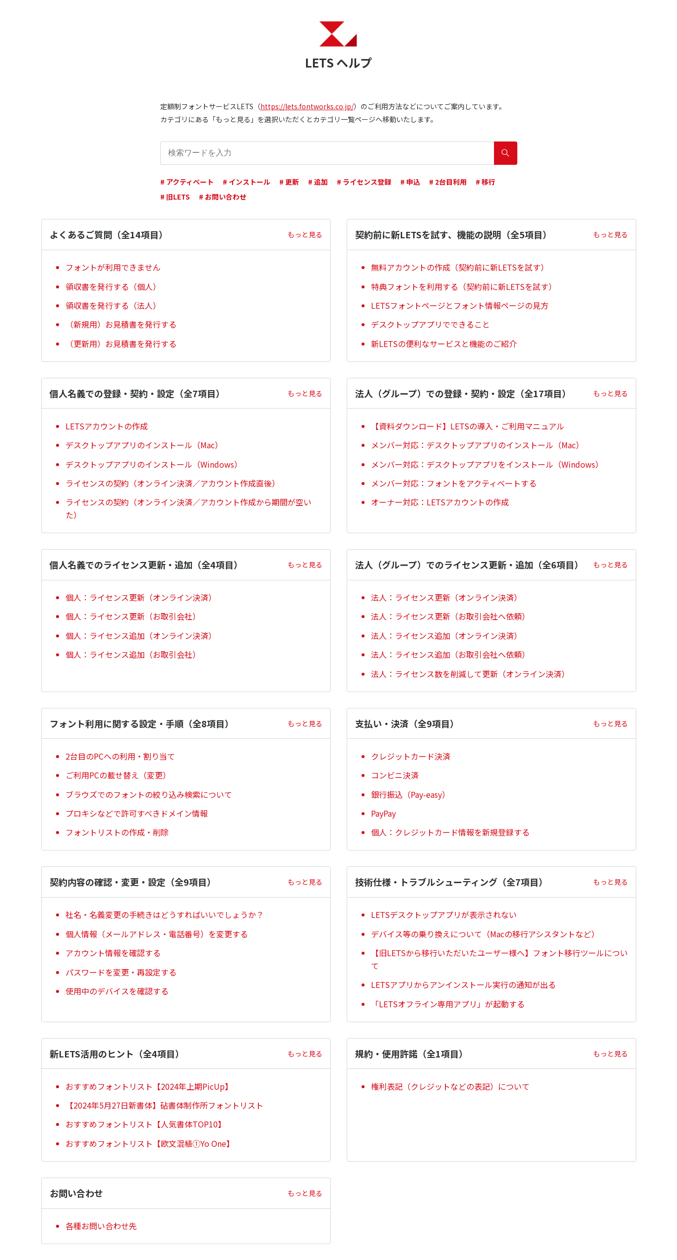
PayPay (383, 813)
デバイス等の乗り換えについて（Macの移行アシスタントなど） (485, 934)
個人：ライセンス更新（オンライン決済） (140, 597)
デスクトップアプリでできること (430, 324)
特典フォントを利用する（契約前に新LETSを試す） (463, 286)
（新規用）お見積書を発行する (121, 324)
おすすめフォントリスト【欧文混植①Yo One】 (149, 1143)
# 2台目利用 (448, 182)
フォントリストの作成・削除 (117, 832)
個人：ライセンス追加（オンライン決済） (140, 635)
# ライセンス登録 (364, 182)
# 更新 (289, 182)
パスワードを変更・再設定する (121, 972)
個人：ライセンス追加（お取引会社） (132, 654)
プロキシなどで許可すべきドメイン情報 (136, 813)
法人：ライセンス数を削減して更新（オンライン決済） (470, 674)
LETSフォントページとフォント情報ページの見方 (460, 305)
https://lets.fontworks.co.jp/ (307, 106)
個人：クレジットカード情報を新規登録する (450, 832)
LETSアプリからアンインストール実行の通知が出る (463, 984)
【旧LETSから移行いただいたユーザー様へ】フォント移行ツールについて (499, 959)
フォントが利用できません (113, 267)
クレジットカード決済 (410, 756)
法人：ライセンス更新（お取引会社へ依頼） (450, 616)
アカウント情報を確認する (113, 953)
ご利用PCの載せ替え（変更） (118, 775)
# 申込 (410, 182)
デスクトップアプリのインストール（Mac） (144, 445)
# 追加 (318, 182)
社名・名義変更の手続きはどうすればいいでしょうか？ (164, 914)
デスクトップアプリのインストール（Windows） (153, 464)
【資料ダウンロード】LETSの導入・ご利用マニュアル (467, 426)
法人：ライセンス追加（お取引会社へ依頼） (450, 654)
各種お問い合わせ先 (101, 1226)
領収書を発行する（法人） (113, 305)
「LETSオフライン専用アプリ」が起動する (448, 1004)
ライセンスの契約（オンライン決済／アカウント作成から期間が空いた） (188, 508)
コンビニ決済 (395, 775)
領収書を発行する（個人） (113, 286)
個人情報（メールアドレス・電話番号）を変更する (156, 934)
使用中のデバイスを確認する (117, 991)
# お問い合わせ (222, 197)
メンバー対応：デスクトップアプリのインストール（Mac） (477, 445)
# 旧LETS (175, 197)
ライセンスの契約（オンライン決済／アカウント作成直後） (172, 483)
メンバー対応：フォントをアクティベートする (454, 483)
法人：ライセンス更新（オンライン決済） (446, 597)
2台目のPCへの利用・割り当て (120, 756)
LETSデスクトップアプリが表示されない (444, 914)
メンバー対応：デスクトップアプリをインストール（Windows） (487, 464)
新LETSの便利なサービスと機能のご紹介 (444, 344)
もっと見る (305, 234)
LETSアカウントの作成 (106, 426)
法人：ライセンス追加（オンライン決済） (446, 635)
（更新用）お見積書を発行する (121, 344)
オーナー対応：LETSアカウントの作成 (440, 502)
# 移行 (485, 182)
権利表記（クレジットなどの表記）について (450, 1086)
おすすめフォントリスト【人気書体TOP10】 (145, 1124)
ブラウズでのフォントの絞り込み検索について (148, 794)
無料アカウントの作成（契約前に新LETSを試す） (460, 267)
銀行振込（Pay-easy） (410, 794)
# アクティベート (187, 182)
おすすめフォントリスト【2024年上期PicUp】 (149, 1086)
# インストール (246, 182)
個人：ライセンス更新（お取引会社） (132, 616)
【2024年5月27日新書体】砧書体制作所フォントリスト (164, 1105)
